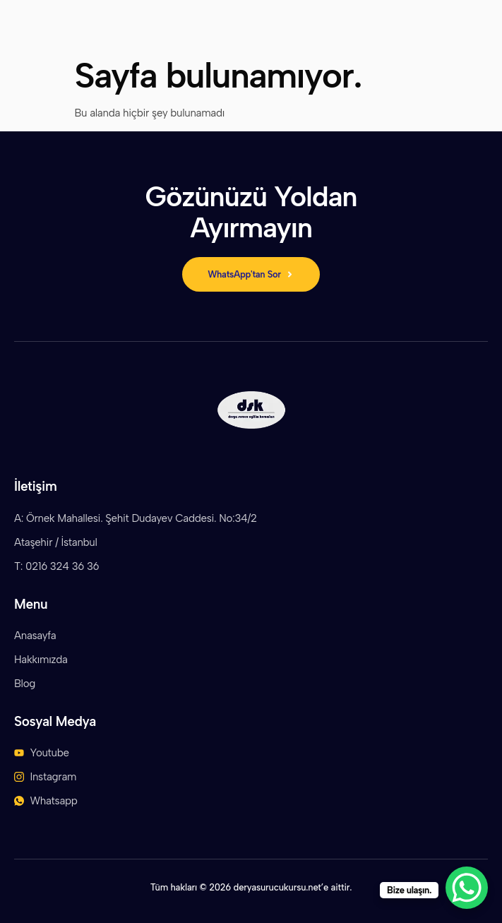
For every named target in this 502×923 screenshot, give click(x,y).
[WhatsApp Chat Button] (467, 888)
